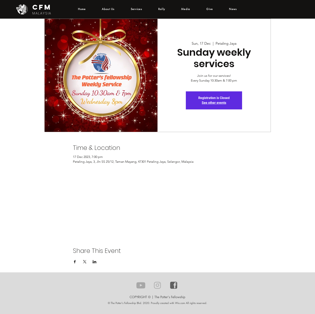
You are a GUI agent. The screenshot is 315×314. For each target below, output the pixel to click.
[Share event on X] (85, 261)
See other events (214, 103)
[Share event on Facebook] (75, 261)
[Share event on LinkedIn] (94, 261)
